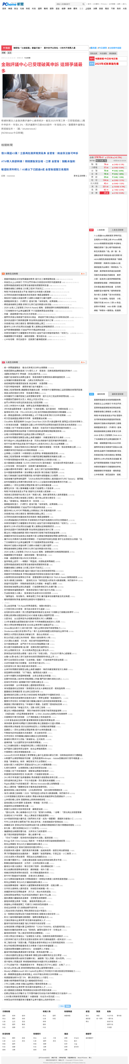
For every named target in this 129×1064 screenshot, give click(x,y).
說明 (118, 4)
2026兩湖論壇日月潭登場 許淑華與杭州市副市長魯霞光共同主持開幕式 (36, 520)
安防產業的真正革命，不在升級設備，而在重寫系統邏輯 (29, 781)
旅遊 (101, 8)
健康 (63, 8)
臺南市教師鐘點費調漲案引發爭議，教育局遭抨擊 (26, 952)
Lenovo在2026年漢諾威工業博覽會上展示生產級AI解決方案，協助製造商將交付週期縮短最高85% (48, 755)
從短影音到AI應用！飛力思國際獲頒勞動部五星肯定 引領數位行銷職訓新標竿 (39, 612)
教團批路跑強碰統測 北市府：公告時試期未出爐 (26, 863)
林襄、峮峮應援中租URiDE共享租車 (109, 443)
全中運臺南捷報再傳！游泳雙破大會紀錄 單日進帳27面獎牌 (31, 472)
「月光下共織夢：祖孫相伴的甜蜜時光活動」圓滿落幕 (28, 838)
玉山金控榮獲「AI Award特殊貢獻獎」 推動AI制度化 (27, 606)
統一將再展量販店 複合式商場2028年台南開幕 (25, 368)
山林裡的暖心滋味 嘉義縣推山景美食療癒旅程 (24, 800)
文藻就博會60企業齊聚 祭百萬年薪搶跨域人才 (24, 920)
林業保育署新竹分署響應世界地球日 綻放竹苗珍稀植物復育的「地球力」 (37, 333)
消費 (95, 8)
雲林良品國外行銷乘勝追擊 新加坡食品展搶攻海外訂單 (28, 320)
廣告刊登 (54, 1057)
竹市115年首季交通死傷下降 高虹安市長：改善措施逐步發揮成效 (33, 822)
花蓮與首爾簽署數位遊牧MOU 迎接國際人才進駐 (26, 949)
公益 (75, 1044)
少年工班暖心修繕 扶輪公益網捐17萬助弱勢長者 (25, 984)
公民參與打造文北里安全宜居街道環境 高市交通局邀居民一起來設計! (35, 939)
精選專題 (67, 1016)
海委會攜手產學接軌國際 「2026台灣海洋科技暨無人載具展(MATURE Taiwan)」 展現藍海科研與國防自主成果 (53, 479)
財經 (28, 8)
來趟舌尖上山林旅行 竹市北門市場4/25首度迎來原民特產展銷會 (32, 282)
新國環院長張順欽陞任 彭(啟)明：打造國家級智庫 (26, 774)
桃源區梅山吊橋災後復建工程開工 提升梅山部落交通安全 (29, 498)
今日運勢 (102, 48)
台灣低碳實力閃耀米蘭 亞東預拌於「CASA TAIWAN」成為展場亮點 (34, 927)
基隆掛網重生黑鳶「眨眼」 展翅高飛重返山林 (25, 901)
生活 (81, 8)
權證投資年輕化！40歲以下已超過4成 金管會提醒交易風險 (35, 169)
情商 (23, 1019)
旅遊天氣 (110, 1021)
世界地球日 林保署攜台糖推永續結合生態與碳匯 (25, 736)
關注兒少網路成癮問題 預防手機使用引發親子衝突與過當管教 (31, 533)
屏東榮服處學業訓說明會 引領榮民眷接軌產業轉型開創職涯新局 (32, 431)
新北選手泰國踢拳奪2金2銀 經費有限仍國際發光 (26, 647)
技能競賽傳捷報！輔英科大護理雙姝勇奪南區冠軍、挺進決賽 (31, 885)
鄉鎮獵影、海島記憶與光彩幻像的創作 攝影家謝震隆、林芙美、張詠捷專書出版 (40, 447)
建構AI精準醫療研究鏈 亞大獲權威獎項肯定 (23, 981)
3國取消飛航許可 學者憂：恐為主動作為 (22, 374)
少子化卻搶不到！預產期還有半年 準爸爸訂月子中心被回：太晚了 (34, 965)
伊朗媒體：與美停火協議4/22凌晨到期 (110, 263)
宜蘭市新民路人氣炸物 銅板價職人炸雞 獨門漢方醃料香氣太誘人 (33, 679)
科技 (34, 8)
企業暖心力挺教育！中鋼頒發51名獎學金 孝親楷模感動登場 (31, 453)
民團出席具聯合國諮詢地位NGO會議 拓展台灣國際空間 (29, 615)
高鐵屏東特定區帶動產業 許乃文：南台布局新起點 (27, 892)
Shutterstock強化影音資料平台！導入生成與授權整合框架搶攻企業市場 (36, 631)
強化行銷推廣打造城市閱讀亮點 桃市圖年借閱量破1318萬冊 (31, 476)
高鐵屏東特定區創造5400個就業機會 (20, 450)
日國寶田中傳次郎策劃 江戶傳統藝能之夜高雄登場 (27, 717)
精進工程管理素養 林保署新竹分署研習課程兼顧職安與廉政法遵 (32, 457)
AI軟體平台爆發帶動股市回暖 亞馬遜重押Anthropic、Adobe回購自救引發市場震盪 (41, 758)
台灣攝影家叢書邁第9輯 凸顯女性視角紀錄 (24, 380)
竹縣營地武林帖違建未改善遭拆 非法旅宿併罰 (25, 733)
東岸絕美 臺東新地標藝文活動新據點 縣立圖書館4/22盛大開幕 (32, 723)
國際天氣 (110, 1024)
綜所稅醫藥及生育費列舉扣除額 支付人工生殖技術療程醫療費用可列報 (35, 482)
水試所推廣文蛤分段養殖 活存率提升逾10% (24, 663)
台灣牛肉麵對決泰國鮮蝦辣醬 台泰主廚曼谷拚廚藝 (27, 676)
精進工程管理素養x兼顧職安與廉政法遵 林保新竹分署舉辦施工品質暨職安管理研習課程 (44, 390)
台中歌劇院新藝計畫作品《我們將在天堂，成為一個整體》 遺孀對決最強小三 (39, 819)
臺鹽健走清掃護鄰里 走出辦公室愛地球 (21, 692)
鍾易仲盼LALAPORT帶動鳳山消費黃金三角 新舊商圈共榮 (30, 511)
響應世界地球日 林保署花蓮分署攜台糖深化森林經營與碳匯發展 (32, 701)
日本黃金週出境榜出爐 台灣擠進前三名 (111, 287)
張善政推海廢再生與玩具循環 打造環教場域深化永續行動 (30, 587)
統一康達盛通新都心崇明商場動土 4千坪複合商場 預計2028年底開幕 (35, 415)
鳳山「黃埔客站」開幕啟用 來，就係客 (21, 501)
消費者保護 (62, 1057)
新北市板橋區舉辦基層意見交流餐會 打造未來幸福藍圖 (28, 946)
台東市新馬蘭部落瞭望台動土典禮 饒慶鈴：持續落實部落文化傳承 (33, 437)
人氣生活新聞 (117, 230)
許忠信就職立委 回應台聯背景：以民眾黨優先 (34, 48)
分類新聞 (6, 1011)
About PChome (82, 1057)
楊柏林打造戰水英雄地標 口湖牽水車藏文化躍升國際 (27, 298)
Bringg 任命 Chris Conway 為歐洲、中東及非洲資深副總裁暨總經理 (34, 841)
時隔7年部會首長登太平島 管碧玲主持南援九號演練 (27, 292)
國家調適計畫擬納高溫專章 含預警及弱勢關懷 (25, 898)
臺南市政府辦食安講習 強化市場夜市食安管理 (24, 923)
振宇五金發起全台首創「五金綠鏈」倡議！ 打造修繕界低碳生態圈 (33, 660)
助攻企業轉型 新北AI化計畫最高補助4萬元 (23, 844)
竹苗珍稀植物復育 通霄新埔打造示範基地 (23, 387)
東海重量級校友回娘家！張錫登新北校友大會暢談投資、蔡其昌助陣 (34, 688)
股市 (89, 4)
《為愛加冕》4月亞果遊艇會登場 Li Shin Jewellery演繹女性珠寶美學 (35, 714)
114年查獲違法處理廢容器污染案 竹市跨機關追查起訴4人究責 (32, 622)
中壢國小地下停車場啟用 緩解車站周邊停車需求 (26, 771)
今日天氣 (110, 1016)
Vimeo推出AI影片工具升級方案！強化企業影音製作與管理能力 (32, 628)
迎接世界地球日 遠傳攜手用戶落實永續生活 (23, 682)
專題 (10, 8)
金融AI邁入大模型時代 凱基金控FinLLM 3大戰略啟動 (27, 765)
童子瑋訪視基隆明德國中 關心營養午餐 (22, 835)
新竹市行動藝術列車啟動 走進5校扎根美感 (24, 876)
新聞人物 (46, 1011)
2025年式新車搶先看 (107, 63)
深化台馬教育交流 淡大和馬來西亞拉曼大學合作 (26, 650)
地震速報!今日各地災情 (106, 58)
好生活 (76, 1038)
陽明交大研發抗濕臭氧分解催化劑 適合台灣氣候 (26, 634)
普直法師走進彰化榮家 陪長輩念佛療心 (22, 393)
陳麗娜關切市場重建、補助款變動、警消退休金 (25, 336)
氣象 (109, 1011)
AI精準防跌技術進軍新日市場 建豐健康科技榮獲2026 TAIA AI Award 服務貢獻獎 (40, 577)
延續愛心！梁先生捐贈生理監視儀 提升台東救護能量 (27, 485)
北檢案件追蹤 (114, 48)
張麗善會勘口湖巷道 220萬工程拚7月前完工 (24, 289)
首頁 (4, 8)
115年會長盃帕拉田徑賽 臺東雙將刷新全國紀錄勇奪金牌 (29, 720)
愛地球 (76, 1047)
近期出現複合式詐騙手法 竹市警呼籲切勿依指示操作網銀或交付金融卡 (35, 993)
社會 (22, 8)
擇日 (87, 1021)
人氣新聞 (97, 230)
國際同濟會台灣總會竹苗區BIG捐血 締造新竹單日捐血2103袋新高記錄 (36, 317)
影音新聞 (6, 1034)
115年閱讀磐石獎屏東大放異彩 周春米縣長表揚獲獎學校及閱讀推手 (34, 796)
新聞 (3, 53)
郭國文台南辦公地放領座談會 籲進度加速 (23, 809)
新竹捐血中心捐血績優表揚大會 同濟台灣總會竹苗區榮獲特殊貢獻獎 (35, 441)
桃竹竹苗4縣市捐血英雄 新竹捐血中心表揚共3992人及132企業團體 (34, 444)
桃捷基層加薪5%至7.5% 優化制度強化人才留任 (26, 977)
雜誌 (107, 8)
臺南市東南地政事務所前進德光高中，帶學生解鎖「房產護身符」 (33, 698)
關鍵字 (88, 1034)
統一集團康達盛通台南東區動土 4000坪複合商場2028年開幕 (31, 974)
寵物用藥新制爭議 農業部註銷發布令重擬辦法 (24, 599)
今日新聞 (27, 58)
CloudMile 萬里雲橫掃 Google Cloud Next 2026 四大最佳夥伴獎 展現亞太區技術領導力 (43, 422)
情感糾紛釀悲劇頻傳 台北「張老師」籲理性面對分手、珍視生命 (32, 930)
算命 (87, 1016)
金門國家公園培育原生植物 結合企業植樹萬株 (25, 749)
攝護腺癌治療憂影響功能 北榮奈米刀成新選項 (25, 831)
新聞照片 (37, 1034)
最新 (3, 1016)
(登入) (124, 4)
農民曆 (93, 48)
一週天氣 (110, 1019)
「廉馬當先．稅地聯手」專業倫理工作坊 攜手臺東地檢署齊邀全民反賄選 (37, 596)
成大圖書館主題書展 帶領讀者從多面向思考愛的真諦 (27, 990)
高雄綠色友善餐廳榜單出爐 (16, 806)
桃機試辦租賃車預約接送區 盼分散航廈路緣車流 (26, 873)
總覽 (65, 1038)
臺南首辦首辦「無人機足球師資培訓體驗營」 (24, 933)
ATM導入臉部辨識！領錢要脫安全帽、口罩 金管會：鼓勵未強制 (38, 161)
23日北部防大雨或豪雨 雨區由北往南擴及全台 (25, 857)
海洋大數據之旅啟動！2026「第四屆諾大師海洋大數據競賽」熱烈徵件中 (37, 793)
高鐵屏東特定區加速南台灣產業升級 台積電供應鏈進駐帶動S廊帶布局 (35, 536)
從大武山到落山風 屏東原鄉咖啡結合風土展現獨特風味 (28, 968)
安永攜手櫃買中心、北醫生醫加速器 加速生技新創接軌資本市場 (32, 860)
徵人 (90, 1057)
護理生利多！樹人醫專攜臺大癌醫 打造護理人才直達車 (28, 488)
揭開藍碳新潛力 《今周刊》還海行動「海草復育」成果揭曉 (30, 301)
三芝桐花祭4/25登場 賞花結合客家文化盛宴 (24, 609)
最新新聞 (97, 394)
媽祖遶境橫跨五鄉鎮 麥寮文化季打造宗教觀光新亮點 (27, 304)
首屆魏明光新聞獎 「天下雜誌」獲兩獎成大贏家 (25, 673)
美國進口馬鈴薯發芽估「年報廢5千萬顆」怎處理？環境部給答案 (33, 704)
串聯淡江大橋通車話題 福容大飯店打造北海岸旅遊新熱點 (29, 571)
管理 (65, 1047)
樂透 (97, 1016)
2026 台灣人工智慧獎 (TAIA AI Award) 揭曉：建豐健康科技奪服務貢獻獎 (36, 308)
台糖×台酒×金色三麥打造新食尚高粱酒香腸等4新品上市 (29, 657)
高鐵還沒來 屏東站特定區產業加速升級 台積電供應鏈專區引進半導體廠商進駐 (39, 825)
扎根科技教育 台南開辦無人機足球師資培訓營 (25, 768)
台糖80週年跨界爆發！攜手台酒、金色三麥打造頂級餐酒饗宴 (31, 469)
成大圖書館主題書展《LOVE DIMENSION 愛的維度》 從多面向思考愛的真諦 (38, 463)
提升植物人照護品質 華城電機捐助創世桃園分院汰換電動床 (30, 962)
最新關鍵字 (89, 1038)
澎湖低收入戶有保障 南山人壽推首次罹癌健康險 (26, 815)
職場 (46, 8)
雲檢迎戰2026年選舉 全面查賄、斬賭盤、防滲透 (26, 803)
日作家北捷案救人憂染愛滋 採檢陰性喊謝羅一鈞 (26, 889)
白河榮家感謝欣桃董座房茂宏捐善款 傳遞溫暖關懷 (26, 295)
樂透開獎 (112, 53)
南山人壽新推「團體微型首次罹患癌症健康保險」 (26, 787)
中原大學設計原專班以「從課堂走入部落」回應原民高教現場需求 (33, 936)
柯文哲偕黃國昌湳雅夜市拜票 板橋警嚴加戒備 (25, 418)
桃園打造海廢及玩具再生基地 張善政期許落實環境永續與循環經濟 (34, 377)
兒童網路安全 (72, 1057)
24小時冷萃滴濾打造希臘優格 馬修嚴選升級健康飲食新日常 (31, 777)
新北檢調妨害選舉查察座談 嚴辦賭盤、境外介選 (26, 869)
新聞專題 (68, 1011)
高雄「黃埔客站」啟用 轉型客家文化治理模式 (25, 761)
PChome (104, 4)
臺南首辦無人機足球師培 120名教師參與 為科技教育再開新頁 (33, 790)
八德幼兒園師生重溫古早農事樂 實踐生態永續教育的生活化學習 (32, 955)
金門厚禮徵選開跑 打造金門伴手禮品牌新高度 (24, 330)
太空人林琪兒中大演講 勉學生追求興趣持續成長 (26, 406)
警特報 (119, 1016)
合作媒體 (112, 4)
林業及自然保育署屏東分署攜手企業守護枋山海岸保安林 (29, 1000)
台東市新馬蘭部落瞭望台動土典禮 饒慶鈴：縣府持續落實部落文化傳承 (35, 669)
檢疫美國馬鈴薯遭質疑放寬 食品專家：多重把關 (25, 383)
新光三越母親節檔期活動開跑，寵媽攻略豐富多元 (26, 917)
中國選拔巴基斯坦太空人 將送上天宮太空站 (23, 399)
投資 (65, 1044)
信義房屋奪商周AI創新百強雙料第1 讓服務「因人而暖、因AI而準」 (35, 958)
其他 (23, 1041)
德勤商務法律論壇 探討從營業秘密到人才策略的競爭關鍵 (29, 727)
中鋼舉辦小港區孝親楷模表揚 (17, 752)
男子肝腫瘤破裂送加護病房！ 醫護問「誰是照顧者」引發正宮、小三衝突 (37, 854)
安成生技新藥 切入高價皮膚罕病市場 (20, 908)
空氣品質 (93, 53)
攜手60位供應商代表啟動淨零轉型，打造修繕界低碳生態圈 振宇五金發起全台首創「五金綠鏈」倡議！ (50, 539)
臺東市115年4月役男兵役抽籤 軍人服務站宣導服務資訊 (29, 327)
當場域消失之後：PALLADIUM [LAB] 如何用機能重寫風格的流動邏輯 (35, 412)
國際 (40, 8)
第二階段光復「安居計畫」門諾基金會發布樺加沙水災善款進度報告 (34, 943)
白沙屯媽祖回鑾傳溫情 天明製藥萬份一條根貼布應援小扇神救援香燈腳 (35, 879)
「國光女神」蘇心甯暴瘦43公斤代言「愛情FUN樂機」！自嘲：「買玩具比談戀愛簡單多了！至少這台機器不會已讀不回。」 (60, 812)
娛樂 (69, 8)
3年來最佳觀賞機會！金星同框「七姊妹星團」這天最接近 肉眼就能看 (36, 409)
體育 (75, 8)
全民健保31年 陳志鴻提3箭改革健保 (20, 666)
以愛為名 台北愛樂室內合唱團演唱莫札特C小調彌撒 (28, 619)
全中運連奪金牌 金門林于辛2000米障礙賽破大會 (26, 644)
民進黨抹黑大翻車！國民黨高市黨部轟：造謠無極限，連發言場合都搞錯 (36, 850)
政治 (16, 8)
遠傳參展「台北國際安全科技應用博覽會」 (23, 742)
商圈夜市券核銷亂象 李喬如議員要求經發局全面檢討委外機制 (31, 574)
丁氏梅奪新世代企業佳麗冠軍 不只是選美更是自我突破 (28, 311)
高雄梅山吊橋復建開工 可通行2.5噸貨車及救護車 (26, 904)
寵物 (23, 1016)
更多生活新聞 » (80, 176)
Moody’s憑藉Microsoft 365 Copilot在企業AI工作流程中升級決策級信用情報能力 (39, 971)
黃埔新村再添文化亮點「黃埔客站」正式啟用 (24, 739)
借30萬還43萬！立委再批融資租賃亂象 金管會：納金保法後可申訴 (39, 153)
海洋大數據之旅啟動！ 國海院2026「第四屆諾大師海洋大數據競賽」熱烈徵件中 (41, 580)
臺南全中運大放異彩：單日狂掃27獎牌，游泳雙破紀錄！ (29, 866)
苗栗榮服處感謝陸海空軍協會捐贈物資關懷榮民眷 (26, 285)
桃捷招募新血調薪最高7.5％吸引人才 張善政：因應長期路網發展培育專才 (38, 371)
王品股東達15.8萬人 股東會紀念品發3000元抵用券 (27, 593)
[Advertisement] (44, 199)
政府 (119, 8)
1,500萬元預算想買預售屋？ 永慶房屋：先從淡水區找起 (29, 997)
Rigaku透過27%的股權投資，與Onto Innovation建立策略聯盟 (31, 784)
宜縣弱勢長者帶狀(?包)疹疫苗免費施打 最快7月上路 (27, 895)
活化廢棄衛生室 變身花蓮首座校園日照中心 (23, 847)
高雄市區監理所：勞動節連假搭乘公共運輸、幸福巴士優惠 (30, 584)
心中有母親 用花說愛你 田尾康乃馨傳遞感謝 (25, 339)
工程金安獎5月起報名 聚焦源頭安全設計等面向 (25, 911)
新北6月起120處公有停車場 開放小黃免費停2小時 (27, 638)
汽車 (113, 8)
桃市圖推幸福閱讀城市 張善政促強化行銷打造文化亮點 (29, 590)
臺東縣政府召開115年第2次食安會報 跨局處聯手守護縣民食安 (32, 695)
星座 (57, 8)
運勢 (52, 8)
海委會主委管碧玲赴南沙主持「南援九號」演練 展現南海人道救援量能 (35, 495)
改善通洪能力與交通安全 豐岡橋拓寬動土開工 (24, 323)
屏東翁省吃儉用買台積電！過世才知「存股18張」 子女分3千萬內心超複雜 (37, 653)
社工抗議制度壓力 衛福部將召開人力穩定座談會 (25, 746)
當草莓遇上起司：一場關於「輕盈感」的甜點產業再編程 (29, 561)
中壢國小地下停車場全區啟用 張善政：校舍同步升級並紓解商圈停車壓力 (37, 428)
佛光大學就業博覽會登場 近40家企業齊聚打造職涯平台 (29, 625)
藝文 (75, 1041)
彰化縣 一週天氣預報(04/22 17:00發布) (21, 828)
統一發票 (99, 1019)
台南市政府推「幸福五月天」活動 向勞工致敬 (24, 707)
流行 (23, 1027)
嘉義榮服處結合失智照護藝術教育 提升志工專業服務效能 (29, 279)
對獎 (98, 1011)
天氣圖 (109, 1027)
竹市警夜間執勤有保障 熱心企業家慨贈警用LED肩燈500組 (30, 460)
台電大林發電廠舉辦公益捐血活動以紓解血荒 (24, 434)
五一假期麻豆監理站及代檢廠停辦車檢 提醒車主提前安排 (29, 914)
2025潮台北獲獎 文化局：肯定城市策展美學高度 (26, 641)
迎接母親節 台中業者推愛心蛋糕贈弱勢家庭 (24, 685)
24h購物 (96, 4)
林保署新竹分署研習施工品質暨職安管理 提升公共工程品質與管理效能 (36, 396)
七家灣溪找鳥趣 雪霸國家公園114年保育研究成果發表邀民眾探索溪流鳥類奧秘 (40, 425)
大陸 (125, 8)
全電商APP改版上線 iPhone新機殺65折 (111, 239)
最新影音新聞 (117, 394)
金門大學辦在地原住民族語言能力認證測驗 (23, 403)
